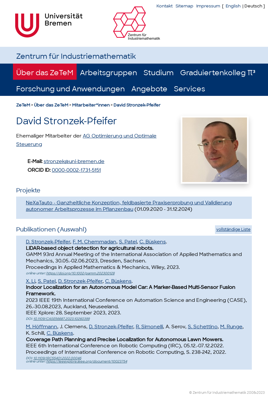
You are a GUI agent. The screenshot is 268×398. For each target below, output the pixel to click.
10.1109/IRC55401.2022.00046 (57, 358)
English (233, 6)
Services (189, 89)
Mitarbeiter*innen (91, 105)
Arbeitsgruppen (108, 72)
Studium (159, 72)
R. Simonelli (149, 326)
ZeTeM (23, 105)
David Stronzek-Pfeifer (137, 105)
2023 (261, 393)
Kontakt (164, 6)
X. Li (30, 281)
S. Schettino (203, 326)
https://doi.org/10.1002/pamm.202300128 (80, 273)
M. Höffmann (41, 326)
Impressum (208, 6)
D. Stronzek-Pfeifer (48, 242)
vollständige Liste (233, 229)
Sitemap (184, 6)
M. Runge (231, 326)
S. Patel (128, 242)
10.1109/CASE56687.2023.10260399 (61, 319)
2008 (251, 393)
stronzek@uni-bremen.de (74, 161)
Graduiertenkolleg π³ (217, 72)
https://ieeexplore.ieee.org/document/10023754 (86, 361)
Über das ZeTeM (44, 72)
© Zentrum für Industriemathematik (217, 393)
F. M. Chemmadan (94, 242)
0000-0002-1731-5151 (76, 170)
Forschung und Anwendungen (70, 89)
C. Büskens (152, 242)
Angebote (149, 89)
